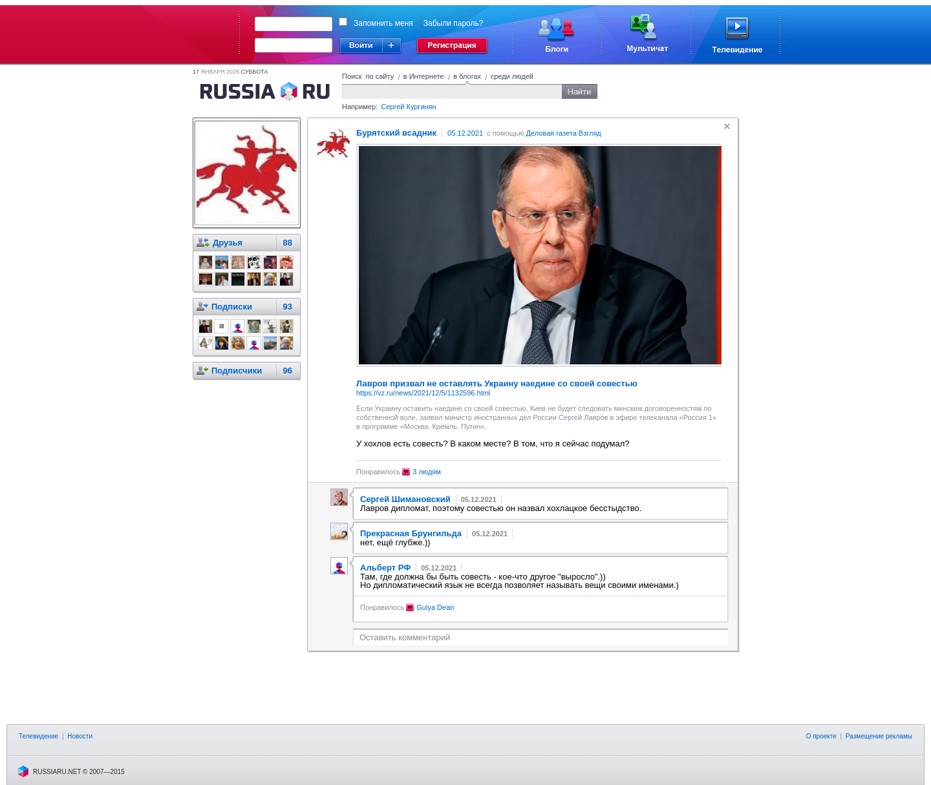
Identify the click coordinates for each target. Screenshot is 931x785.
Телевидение (38, 736)
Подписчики (236, 370)
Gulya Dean (435, 607)
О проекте (821, 736)
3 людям (426, 472)
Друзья (227, 242)
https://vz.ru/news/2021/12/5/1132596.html (423, 393)
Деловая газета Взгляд (563, 133)
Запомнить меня (383, 23)
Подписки (231, 306)
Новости (79, 736)
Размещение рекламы (879, 736)
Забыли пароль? (453, 23)
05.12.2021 (465, 133)
